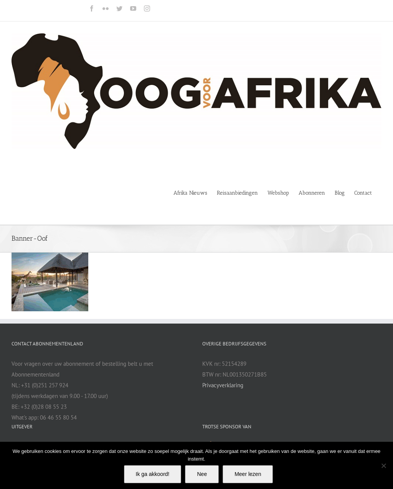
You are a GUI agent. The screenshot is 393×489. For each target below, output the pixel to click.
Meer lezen (247, 474)
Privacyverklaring (222, 385)
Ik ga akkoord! (153, 474)
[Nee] (383, 465)
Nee (202, 474)
